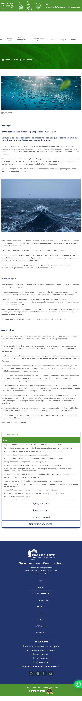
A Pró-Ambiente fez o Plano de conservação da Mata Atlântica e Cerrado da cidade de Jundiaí (40, 474)
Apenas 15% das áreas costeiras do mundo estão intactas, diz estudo (32, 490)
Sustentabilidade (37, 38)
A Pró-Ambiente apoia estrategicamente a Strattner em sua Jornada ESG (32, 465)
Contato (74, 39)
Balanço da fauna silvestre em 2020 (18, 497)
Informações (41, 626)
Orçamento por (41, 517)
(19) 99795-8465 (39, 5)
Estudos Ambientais (21, 38)
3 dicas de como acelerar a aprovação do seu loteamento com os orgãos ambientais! (38, 448)
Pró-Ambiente (12, 435)
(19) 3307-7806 (29, 5)
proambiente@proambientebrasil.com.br (63, 6)
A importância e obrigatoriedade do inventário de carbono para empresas (33, 458)
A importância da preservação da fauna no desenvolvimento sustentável (33, 451)
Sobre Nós (9, 39)
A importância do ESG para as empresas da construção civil (27, 455)
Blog (62, 39)
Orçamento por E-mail (41, 524)
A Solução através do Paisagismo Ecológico (21, 477)
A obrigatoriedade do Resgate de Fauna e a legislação (25, 462)
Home (41, 581)
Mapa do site (41, 632)
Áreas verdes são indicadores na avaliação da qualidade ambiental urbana (34, 493)
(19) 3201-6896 (21, 5)
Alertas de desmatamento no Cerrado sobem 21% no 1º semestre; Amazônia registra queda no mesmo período (41, 485)
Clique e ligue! (41, 503)
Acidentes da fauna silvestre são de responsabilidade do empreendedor (33, 481)
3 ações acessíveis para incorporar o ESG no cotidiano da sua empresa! (32, 444)
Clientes (52, 39)
